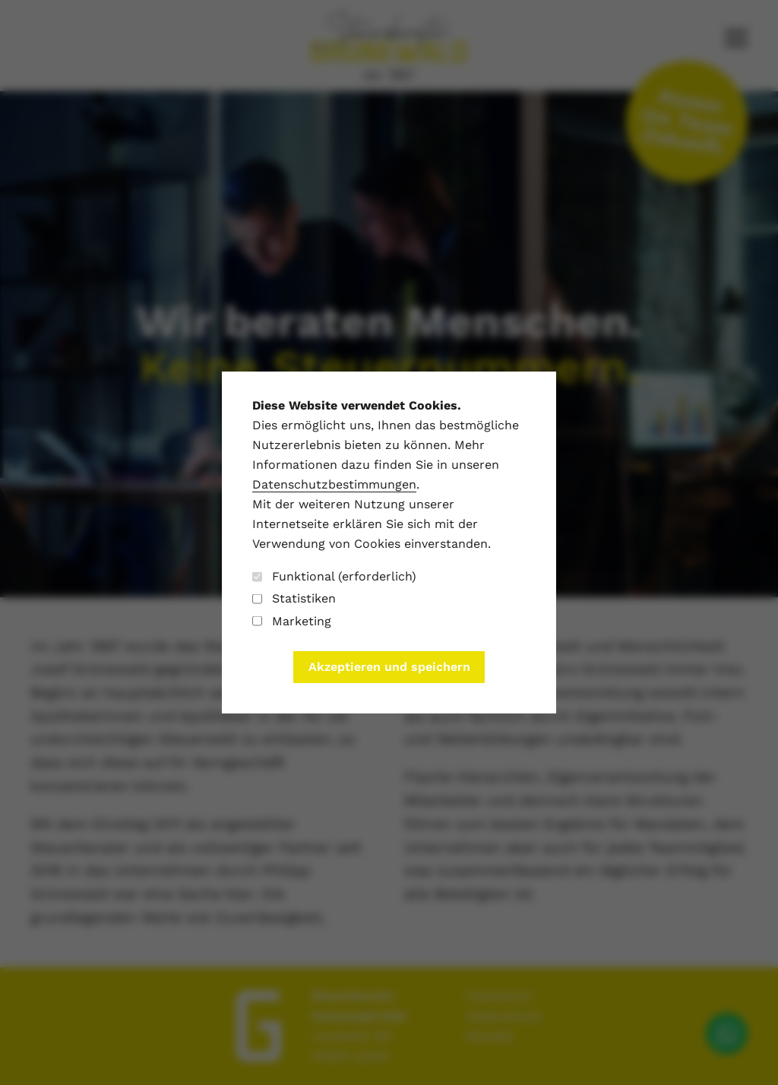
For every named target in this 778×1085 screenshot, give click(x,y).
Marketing (291, 621)
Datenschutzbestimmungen (334, 484)
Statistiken (294, 598)
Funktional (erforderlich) (334, 576)
